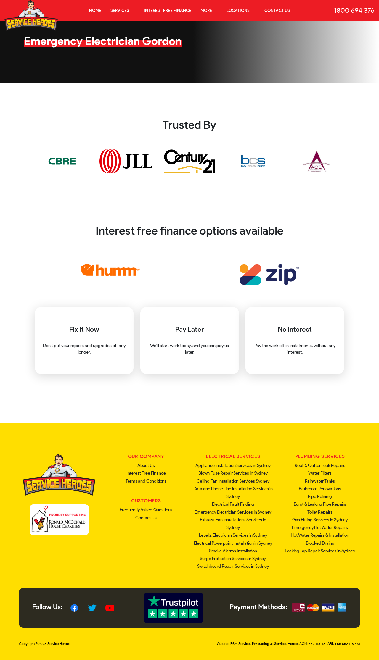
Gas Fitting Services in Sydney (320, 519)
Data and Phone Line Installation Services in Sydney (233, 492)
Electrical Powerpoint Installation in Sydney (233, 543)
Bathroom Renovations (320, 488)
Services (122, 10)
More (209, 10)
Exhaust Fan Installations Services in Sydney (233, 523)
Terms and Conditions (146, 481)
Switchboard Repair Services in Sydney (233, 566)
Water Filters (320, 473)
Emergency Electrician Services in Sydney (233, 512)
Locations (241, 10)
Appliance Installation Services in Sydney (233, 465)
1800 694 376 (354, 10)
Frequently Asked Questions (146, 509)
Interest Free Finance (167, 10)
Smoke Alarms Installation (233, 551)
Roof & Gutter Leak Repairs (320, 465)
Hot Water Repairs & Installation (320, 535)
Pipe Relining (320, 496)
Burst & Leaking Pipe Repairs (320, 504)
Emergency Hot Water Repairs (320, 527)
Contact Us (277, 10)
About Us (146, 465)
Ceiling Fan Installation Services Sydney (233, 481)
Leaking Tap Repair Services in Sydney (320, 551)
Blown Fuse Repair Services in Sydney (233, 473)
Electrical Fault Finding (233, 504)
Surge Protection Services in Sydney (233, 558)
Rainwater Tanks (320, 481)
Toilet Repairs (319, 512)
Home (95, 10)
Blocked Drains (320, 543)
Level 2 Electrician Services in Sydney (233, 535)
